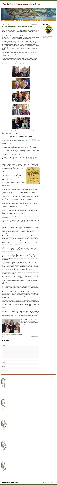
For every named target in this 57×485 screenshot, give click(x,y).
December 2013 (4, 445)
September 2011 (4, 468)
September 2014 (4, 437)
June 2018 (3, 400)
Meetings (10, 20)
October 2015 (4, 425)
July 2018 (3, 399)
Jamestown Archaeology (38, 20)
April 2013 (3, 452)
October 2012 (4, 458)
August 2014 (4, 438)
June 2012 (3, 461)
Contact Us (46, 20)
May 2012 (3, 462)
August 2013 (4, 448)
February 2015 (4, 431)
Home (3, 20)
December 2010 (4, 474)
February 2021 (4, 383)
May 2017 (3, 408)
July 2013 (3, 449)
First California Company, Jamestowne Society (22, 4)
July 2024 (3, 378)
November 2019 (4, 388)
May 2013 (3, 451)
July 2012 (3, 460)
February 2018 (4, 403)
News (7, 20)
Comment (4, 345)
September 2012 (4, 459)
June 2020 (3, 384)
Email (3, 362)
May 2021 (3, 382)
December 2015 (4, 423)
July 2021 (3, 381)
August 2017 (4, 406)
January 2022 (4, 379)
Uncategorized (12, 334)
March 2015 (3, 430)
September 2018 (4, 398)
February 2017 (4, 411)
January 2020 (4, 387)
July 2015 (3, 427)
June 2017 (3, 407)
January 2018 (4, 404)
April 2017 (3, 409)
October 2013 (4, 446)
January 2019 (4, 396)
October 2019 (4, 389)
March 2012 (3, 463)
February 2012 (4, 464)
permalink (20, 334)
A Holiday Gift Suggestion (35, 24)
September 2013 (4, 447)
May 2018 (3, 401)
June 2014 (3, 440)
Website (3, 366)
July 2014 (3, 439)
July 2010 (3, 480)
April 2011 (3, 472)
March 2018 (3, 402)
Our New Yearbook (5, 24)
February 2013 (4, 453)
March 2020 (3, 386)
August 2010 (4, 479)
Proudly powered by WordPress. (48, 482)
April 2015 (3, 429)
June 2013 (3, 450)
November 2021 (4, 380)
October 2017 (4, 405)
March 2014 (3, 443)
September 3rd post (12, 61)
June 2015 (3, 428)
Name (3, 358)
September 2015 (4, 426)
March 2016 (3, 421)
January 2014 (4, 444)
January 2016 (4, 422)
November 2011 (4, 466)
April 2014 (3, 442)
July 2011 (3, 470)
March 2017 (3, 410)
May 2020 (3, 385)
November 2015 (4, 424)
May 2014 (3, 441)
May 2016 (3, 420)
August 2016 (4, 417)
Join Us (14, 20)
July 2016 (3, 418)
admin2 (14, 28)
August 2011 (4, 469)
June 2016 (3, 419)
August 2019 (4, 390)
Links (18, 20)
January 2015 (4, 432)
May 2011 (3, 471)
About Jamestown (29, 20)
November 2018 (4, 397)
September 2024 (4, 377)
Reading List (22, 20)
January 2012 (4, 465)
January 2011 (4, 473)
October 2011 (4, 467)
